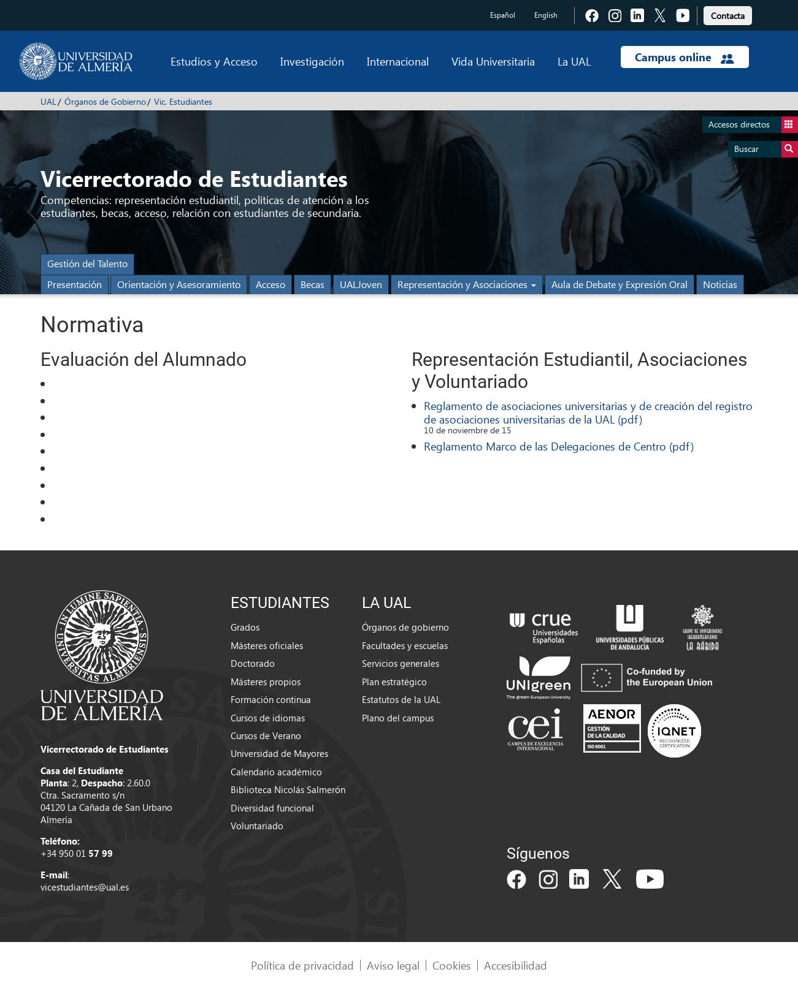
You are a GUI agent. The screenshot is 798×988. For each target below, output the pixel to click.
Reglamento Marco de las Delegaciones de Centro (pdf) (559, 446)
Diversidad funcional (272, 808)
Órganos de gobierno (405, 627)
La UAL (574, 61)
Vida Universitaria (493, 61)
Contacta (728, 15)
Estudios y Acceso (214, 61)
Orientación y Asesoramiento (178, 284)
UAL (48, 101)
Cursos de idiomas (268, 718)
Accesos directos (753, 124)
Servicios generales (400, 663)
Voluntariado (257, 825)
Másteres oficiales (267, 645)
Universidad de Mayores (279, 753)
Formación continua (271, 699)
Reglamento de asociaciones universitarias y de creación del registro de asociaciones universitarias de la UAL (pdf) (588, 412)
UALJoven (361, 284)
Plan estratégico (394, 681)
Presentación (74, 284)
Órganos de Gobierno (105, 101)
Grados (245, 627)
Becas (312, 284)
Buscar (766, 149)
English (546, 15)
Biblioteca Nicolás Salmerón (288, 789)
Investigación (312, 61)
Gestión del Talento (87, 263)
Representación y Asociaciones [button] (466, 284)
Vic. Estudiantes (183, 101)
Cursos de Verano (266, 735)
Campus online (684, 57)
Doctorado (253, 663)
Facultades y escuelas (405, 645)
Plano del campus (398, 718)
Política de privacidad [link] (302, 965)
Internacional (398, 61)
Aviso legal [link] (393, 965)
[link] (728, 13)
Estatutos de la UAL (401, 699)
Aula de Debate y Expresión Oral (619, 284)
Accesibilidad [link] (515, 965)
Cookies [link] (451, 965)
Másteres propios (266, 681)
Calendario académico (276, 772)
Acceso (270, 284)
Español (502, 15)
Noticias (720, 284)
